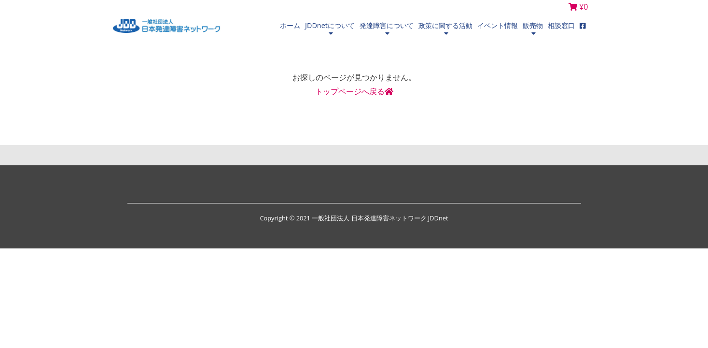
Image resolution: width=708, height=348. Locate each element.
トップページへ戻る (354, 91)
